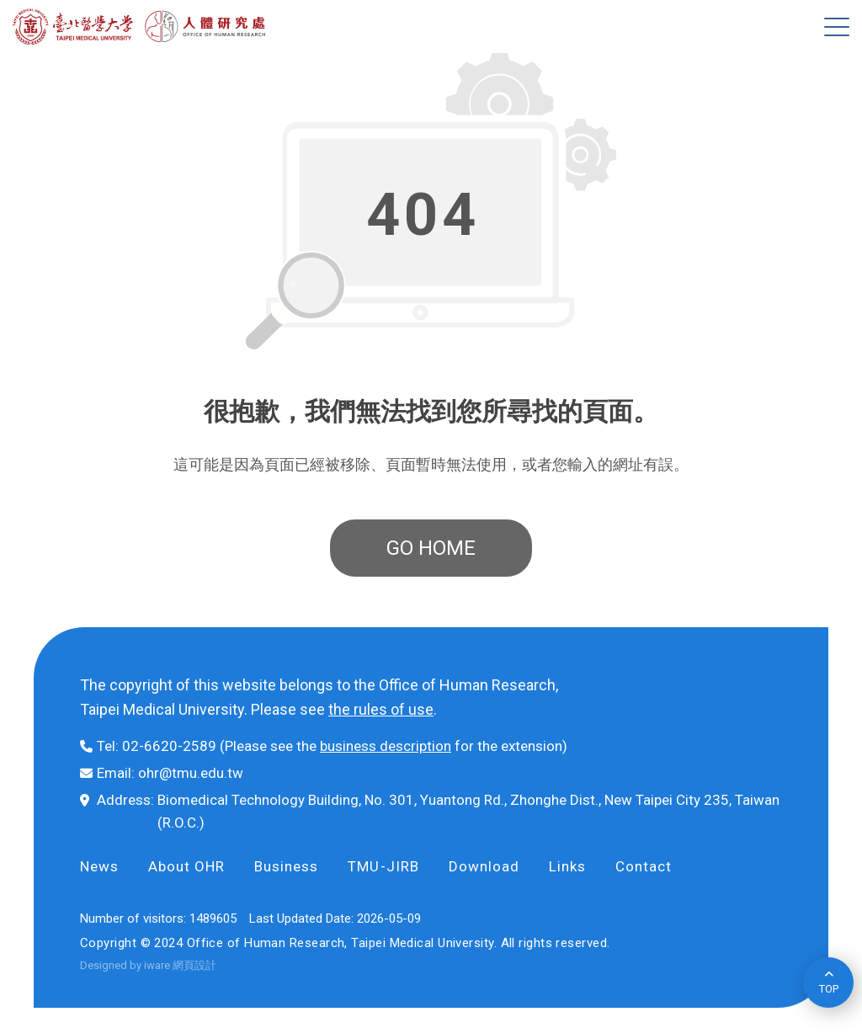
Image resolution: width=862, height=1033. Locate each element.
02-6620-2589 (169, 745)
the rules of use (381, 709)
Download (484, 866)
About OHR (186, 866)
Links (567, 866)
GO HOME (431, 548)
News (99, 866)
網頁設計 (194, 965)
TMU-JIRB (383, 866)
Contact (643, 866)
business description (385, 745)
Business (286, 866)
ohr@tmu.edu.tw (190, 772)
